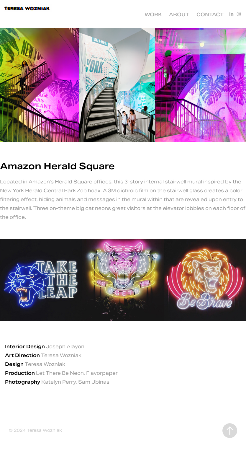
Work (153, 15)
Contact (210, 15)
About (179, 15)
